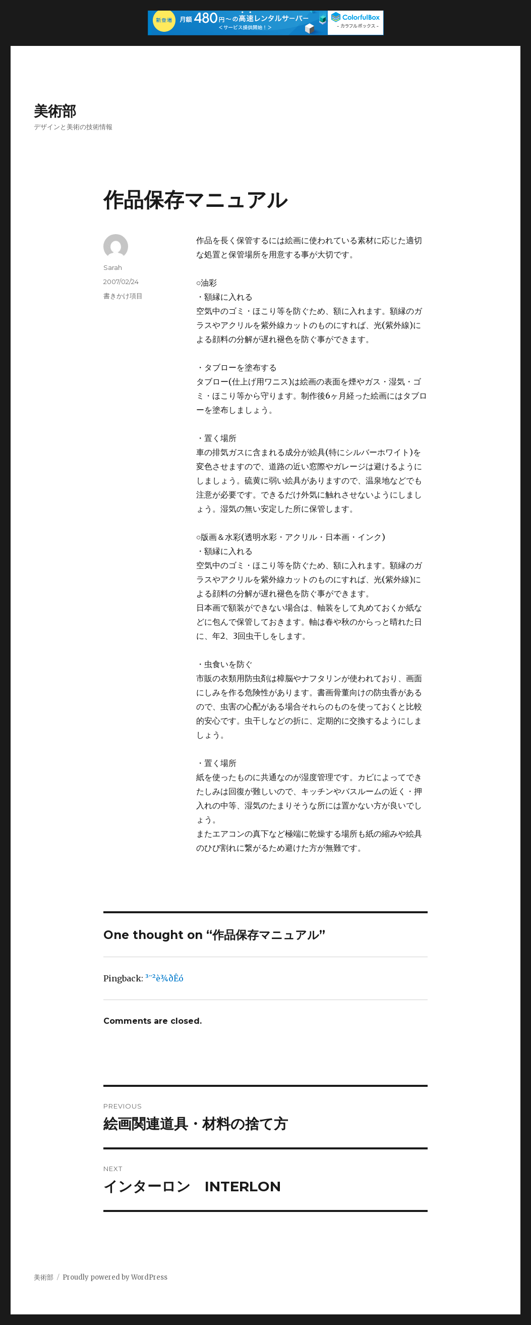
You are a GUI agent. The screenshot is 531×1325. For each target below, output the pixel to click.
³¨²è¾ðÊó (164, 978)
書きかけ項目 (123, 296)
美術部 (55, 111)
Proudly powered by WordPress (115, 1277)
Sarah (112, 267)
